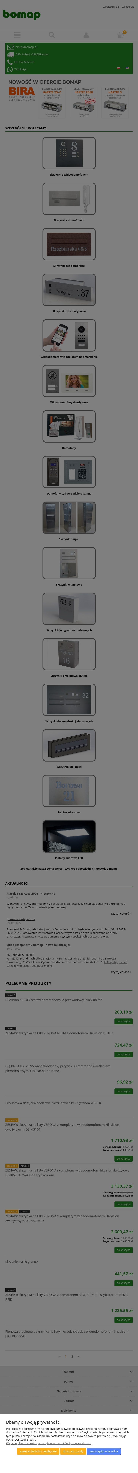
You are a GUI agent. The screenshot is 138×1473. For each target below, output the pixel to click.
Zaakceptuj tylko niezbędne (38, 1451)
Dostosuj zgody (73, 1451)
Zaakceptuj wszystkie (104, 1451)
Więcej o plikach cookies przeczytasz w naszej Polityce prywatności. (48, 1443)
